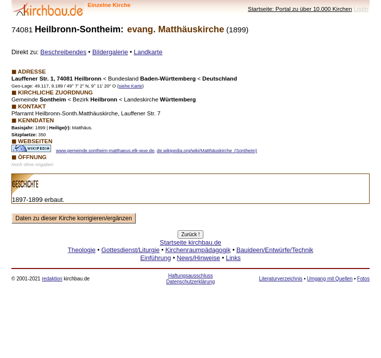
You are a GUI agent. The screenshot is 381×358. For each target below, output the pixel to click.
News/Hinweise (198, 258)
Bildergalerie (110, 52)
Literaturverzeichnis (280, 278)
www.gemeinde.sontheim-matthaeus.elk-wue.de (105, 150)
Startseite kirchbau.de (190, 242)
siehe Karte (130, 86)
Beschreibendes (63, 52)
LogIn (361, 8)
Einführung (155, 258)
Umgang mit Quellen (330, 278)
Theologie (81, 250)
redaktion (52, 278)
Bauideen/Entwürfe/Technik (274, 250)
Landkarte (148, 52)
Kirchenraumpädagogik (198, 250)
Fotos (363, 278)
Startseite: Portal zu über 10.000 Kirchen (300, 8)
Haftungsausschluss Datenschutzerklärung (190, 278)
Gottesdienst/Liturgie (130, 250)
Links (233, 258)
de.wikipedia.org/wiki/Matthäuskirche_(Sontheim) (207, 150)
